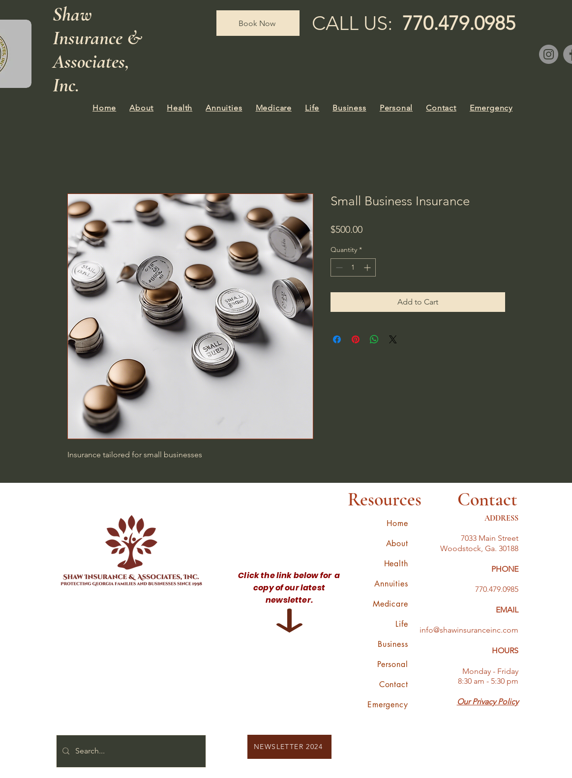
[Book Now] (258, 23)
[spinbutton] (353, 267)
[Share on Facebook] (337, 339)
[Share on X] (393, 339)
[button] (141, 108)
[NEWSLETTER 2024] (289, 747)
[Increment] (368, 267)
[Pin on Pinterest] (355, 339)
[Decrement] (338, 267)
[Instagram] (548, 54)
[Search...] (130, 751)
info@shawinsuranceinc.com (469, 630)
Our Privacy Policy (487, 701)
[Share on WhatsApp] (374, 339)
